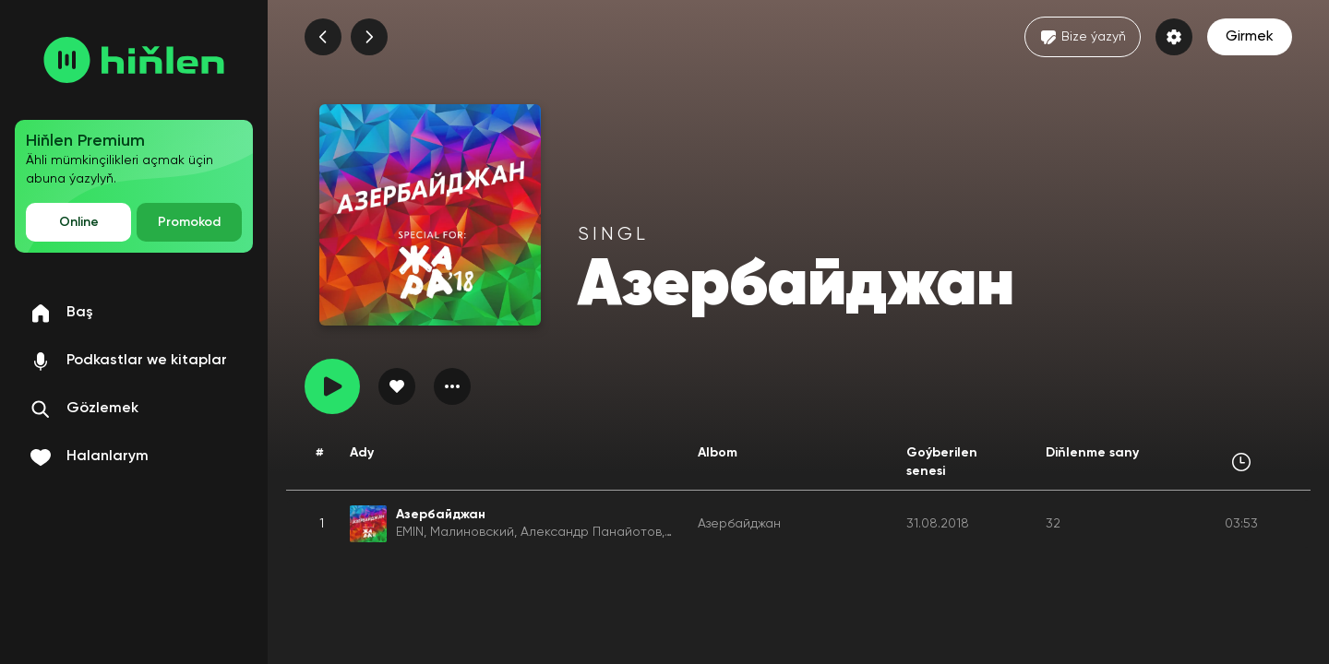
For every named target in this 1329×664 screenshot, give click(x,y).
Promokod (189, 222)
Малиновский (472, 532)
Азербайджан (739, 523)
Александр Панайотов (591, 532)
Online (79, 222)
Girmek (1250, 37)
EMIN (410, 532)
